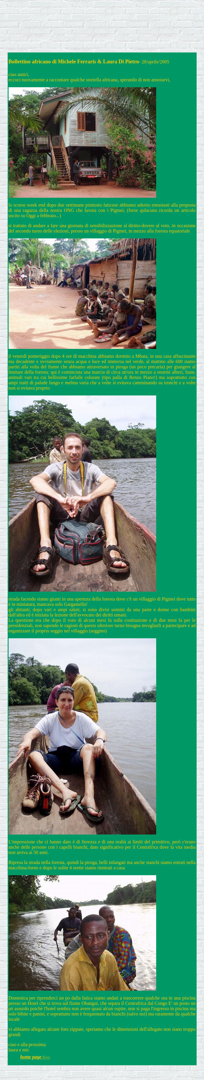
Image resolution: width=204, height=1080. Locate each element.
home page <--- (35, 1056)
